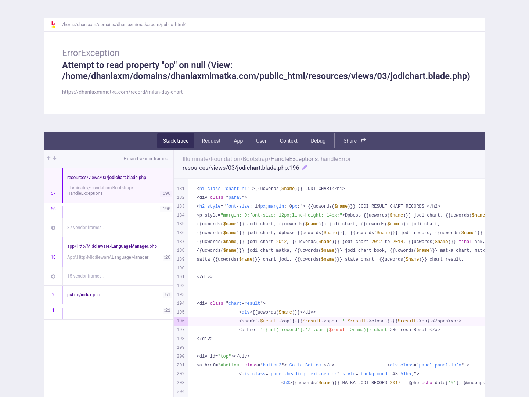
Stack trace (176, 141)
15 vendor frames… (85, 276)
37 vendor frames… (85, 227)
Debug (318, 141)
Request (211, 141)
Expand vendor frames (146, 158)
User (261, 141)
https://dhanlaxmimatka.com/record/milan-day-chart (122, 92)
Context (289, 141)
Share (354, 140)
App (238, 141)
